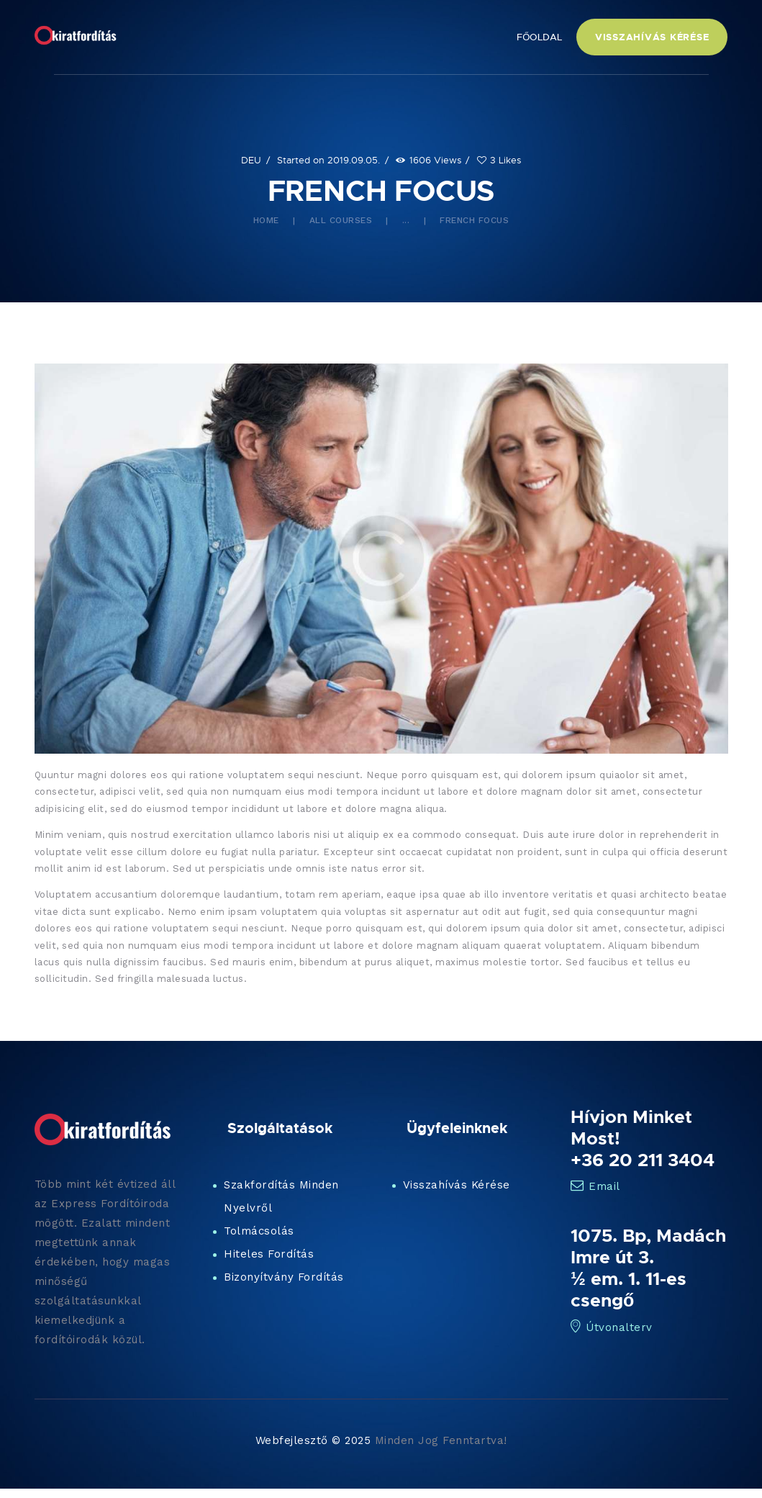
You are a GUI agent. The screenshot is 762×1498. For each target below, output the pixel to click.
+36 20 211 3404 (643, 1159)
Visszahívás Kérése (456, 1184)
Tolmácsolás (259, 1230)
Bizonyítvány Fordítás (284, 1277)
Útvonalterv (612, 1327)
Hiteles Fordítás (269, 1253)
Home (266, 220)
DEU (251, 160)
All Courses (341, 220)
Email (595, 1186)
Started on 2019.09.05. (328, 160)
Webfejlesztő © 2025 (313, 1440)
